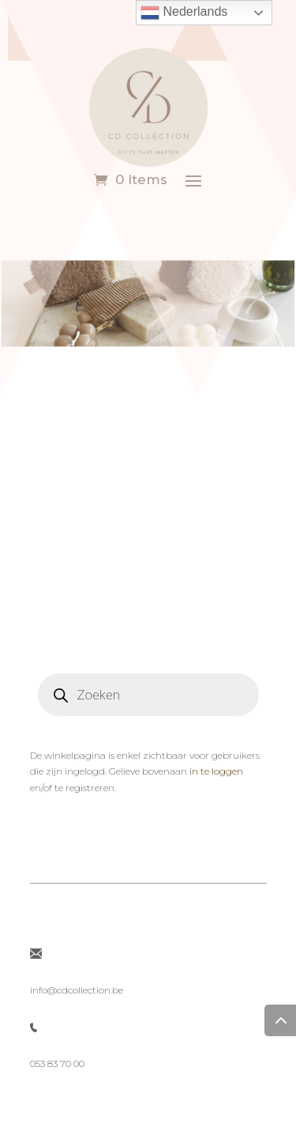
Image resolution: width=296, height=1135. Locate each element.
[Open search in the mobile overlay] (148, 695)
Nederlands (184, 12)
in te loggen (216, 771)
